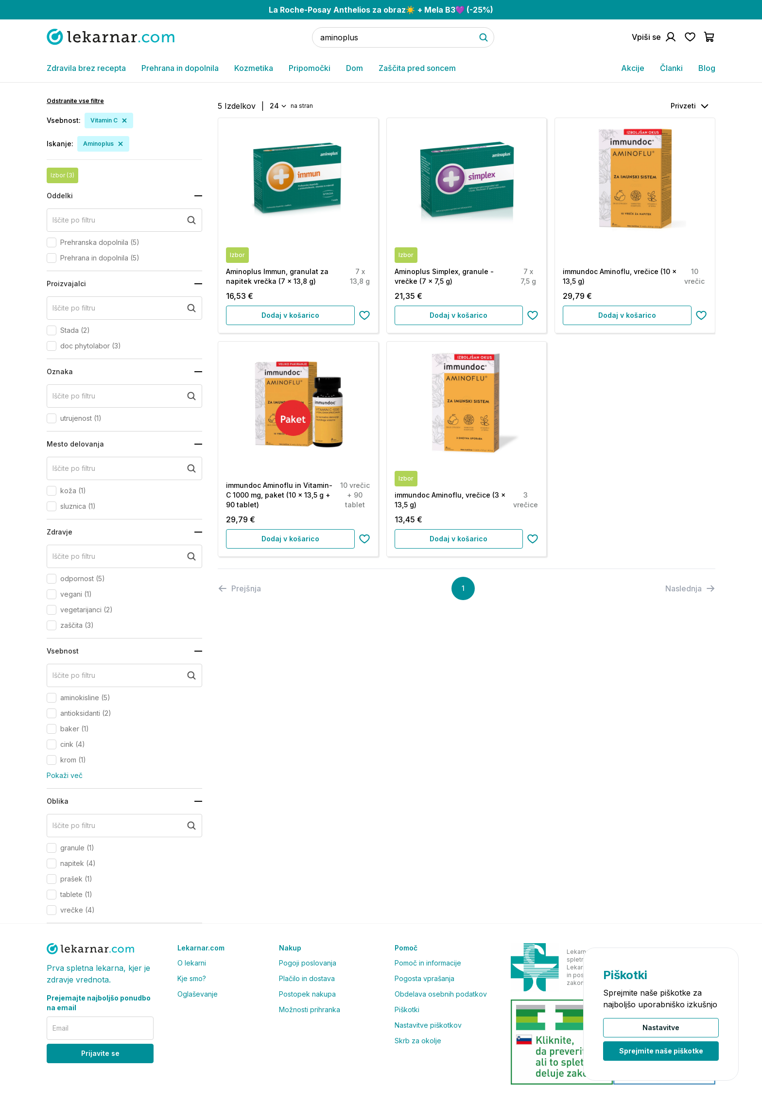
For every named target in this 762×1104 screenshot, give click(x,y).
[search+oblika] (124, 825)
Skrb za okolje (418, 1040)
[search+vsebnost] (124, 675)
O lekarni (191, 963)
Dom (354, 68)
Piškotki (407, 1009)
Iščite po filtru (73, 220)
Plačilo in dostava (307, 978)
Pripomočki (309, 68)
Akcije (632, 68)
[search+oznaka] (124, 396)
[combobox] (277, 106)
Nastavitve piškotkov (428, 1025)
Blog (706, 68)
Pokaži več (65, 775)
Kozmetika (253, 68)
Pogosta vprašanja (424, 978)
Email (60, 1028)
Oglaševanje (197, 994)
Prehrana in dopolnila (180, 68)
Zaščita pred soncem (417, 68)
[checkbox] (51, 242)
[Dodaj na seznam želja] (364, 315)
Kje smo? (191, 978)
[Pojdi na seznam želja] (690, 37)
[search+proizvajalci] (124, 308)
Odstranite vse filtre (75, 100)
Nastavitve (660, 1027)
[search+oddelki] (124, 220)
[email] (100, 1028)
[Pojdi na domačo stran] (110, 37)
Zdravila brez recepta (86, 68)
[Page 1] (463, 588)
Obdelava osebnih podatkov (441, 994)
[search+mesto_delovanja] (124, 468)
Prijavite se (100, 1053)
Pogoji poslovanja (307, 963)
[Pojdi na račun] (654, 37)
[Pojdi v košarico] (709, 37)
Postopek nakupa (307, 994)
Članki (671, 68)
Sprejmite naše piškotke (661, 1051)
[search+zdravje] (124, 556)
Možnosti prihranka (309, 1009)
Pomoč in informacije (428, 963)
